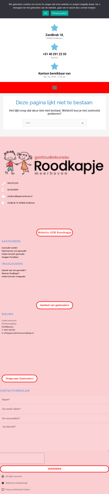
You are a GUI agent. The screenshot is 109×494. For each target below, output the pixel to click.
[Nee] (92, 8)
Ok (45, 13)
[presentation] (22, 458)
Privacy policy (59, 13)
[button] (54, 87)
